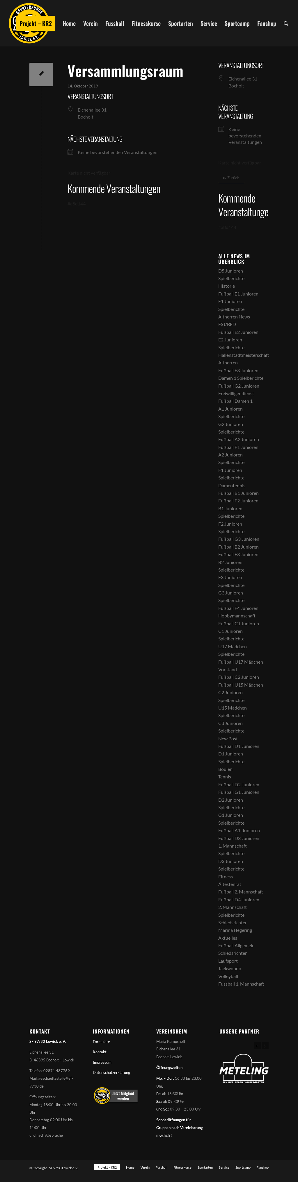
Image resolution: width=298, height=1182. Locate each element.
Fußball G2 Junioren (238, 385)
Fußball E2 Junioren (238, 332)
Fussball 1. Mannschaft (241, 983)
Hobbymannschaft (237, 615)
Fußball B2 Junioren (238, 546)
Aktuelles (227, 938)
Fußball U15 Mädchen (240, 684)
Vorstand (227, 669)
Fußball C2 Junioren (238, 677)
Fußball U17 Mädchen (240, 662)
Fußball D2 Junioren (238, 784)
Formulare (101, 1041)
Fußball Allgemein (236, 945)
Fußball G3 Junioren (238, 539)
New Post (228, 738)
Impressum (102, 1062)
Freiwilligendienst (236, 393)
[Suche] (286, 23)
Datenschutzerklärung (111, 1072)
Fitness (225, 876)
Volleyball (228, 976)
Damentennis (231, 485)
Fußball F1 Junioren (238, 447)
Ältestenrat (229, 884)
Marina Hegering (235, 930)
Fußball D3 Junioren (238, 838)
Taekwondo (229, 968)
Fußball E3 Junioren (238, 370)
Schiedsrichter (232, 922)
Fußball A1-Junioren (239, 830)
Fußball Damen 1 (235, 401)
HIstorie (226, 286)
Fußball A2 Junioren (238, 439)
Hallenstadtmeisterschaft (243, 355)
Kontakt (100, 1052)
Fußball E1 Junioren (238, 293)
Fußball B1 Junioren (238, 493)
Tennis (224, 776)
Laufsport (228, 960)
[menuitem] (36, 23)
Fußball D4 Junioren (238, 899)
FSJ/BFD (227, 324)
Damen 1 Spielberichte (240, 378)
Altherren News (234, 316)
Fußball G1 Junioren (238, 792)
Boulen (225, 769)
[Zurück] (231, 178)
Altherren (228, 362)
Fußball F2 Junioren (238, 500)
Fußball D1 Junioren (238, 746)
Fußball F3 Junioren (238, 554)
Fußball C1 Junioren (238, 623)
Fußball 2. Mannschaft (240, 891)
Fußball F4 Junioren (238, 608)
